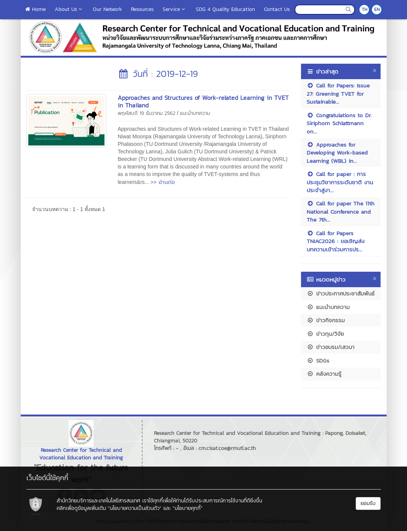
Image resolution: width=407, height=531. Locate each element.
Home (35, 9)
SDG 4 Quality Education (225, 9)
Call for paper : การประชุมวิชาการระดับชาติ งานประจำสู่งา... (340, 182)
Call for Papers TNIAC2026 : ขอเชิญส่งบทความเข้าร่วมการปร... (335, 241)
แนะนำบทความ (195, 113)
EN (377, 9)
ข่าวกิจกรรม (326, 320)
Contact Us (277, 9)
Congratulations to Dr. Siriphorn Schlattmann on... (339, 123)
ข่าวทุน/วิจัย (325, 333)
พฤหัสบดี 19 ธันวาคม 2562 (146, 113)
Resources (142, 9)
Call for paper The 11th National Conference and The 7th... (341, 211)
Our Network (107, 9)
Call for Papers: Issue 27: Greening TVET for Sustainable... (338, 93)
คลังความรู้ (324, 373)
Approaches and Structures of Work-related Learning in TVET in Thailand (203, 101)
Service (175, 9)
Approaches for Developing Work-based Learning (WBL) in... (337, 152)
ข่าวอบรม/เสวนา (331, 347)
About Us (69, 9)
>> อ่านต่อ (163, 182)
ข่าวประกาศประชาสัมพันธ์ (341, 293)
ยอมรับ (368, 503)
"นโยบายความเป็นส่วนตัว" (134, 508)
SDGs (318, 360)
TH (364, 9)
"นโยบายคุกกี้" (188, 508)
